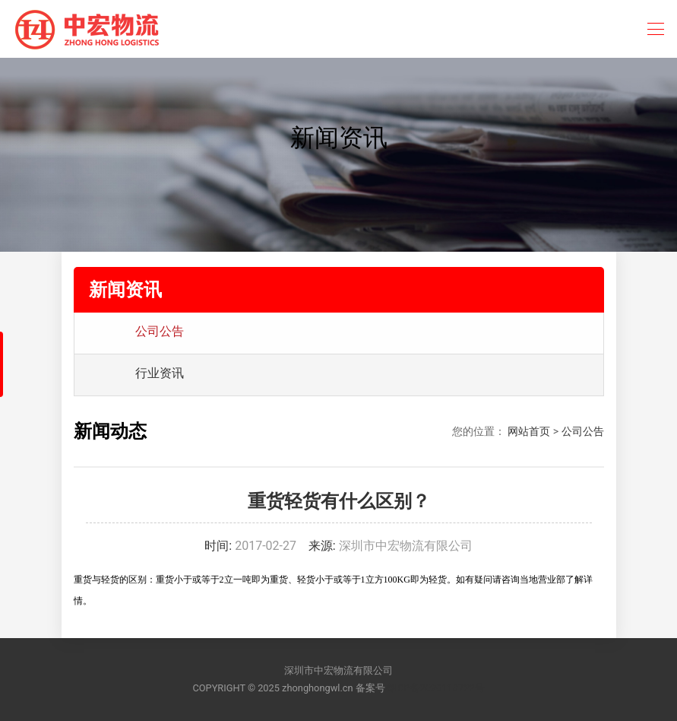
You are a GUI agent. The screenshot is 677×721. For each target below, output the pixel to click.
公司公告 (159, 331)
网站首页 (529, 431)
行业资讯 (159, 373)
